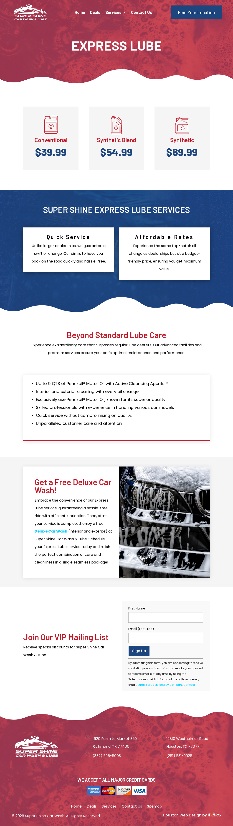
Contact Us (141, 13)
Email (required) (142, 629)
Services (113, 13)
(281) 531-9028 (179, 755)
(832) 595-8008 (107, 755)
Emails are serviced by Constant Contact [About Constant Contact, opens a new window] (166, 685)
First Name (136, 608)
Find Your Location (196, 12)
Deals (95, 13)
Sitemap (154, 807)
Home (80, 13)
